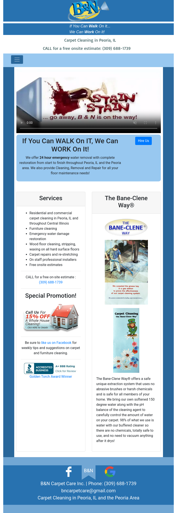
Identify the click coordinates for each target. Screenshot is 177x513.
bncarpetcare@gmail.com (88, 490)
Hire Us (143, 141)
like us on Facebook (56, 343)
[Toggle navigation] (17, 59)
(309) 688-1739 (116, 48)
